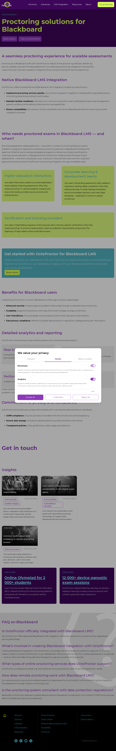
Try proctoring (106, 4)
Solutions (32, 4)
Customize (58, 397)
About (88, 4)
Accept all (30, 397)
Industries (45, 4)
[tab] (31, 359)
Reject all (85, 397)
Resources (77, 4)
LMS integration (61, 4)
